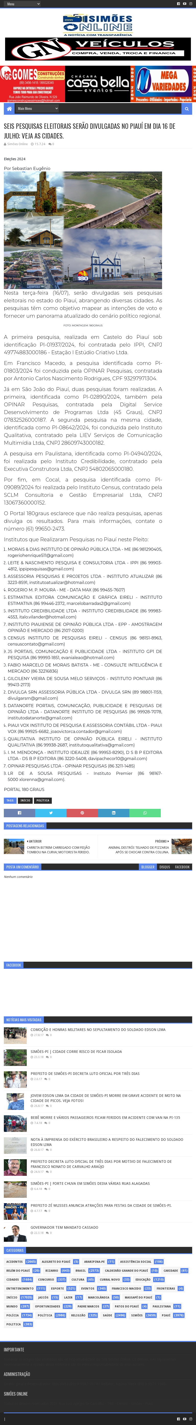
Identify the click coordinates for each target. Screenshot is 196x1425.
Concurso (46, 1279)
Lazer (68, 1297)
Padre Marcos (88, 1306)
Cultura (77, 1279)
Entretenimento (20, 1288)
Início (25, 800)
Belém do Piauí (18, 1270)
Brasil (81, 1270)
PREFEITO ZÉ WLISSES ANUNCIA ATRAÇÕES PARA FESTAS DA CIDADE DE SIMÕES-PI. (101, 1205)
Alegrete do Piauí (56, 1261)
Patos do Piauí (127, 1306)
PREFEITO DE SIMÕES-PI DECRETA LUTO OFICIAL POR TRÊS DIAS (85, 1074)
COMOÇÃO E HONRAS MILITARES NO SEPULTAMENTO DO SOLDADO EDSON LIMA (98, 1030)
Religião (78, 1315)
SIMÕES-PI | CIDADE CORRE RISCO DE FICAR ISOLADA (76, 1052)
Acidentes (14, 1261)
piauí (166, 1315)
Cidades (12, 1279)
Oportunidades (47, 1306)
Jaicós (43, 1297)
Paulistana (162, 1306)
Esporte (57, 1288)
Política (42, 800)
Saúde (107, 1315)
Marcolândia (98, 1297)
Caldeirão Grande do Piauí (126, 1270)
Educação (143, 1279)
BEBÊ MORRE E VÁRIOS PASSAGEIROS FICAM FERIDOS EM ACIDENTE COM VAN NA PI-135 (105, 1118)
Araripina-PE (94, 1261)
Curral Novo (110, 1279)
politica (13, 1324)
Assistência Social (135, 1261)
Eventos (87, 1288)
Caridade (171, 1270)
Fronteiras (166, 1288)
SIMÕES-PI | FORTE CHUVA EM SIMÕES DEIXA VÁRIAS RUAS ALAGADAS (90, 1183)
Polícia (12, 1315)
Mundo (12, 1306)
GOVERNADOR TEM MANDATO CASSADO (64, 1227)
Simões (137, 1315)
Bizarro (51, 1270)
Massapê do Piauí (138, 1297)
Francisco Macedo (126, 1288)
